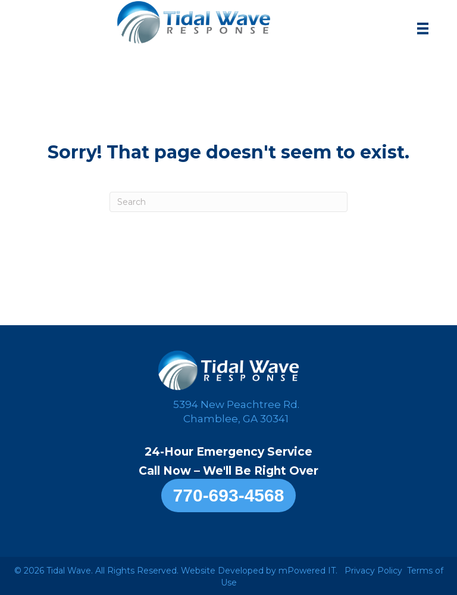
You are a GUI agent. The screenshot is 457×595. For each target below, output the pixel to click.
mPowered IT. (307, 570)
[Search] (228, 202)
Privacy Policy (373, 570)
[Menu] (423, 28)
